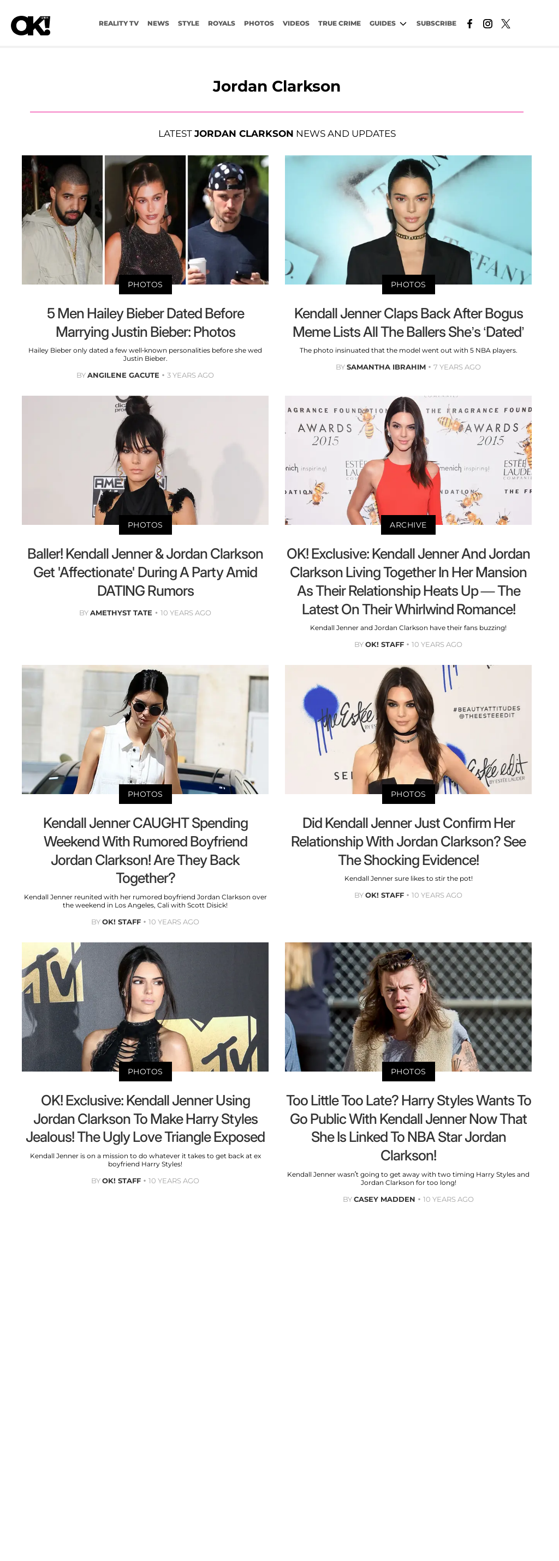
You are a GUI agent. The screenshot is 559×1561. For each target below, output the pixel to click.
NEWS (158, 23)
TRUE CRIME (339, 23)
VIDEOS (296, 23)
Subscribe (436, 23)
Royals (221, 23)
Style (188, 23)
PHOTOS (259, 23)
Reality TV (119, 23)
